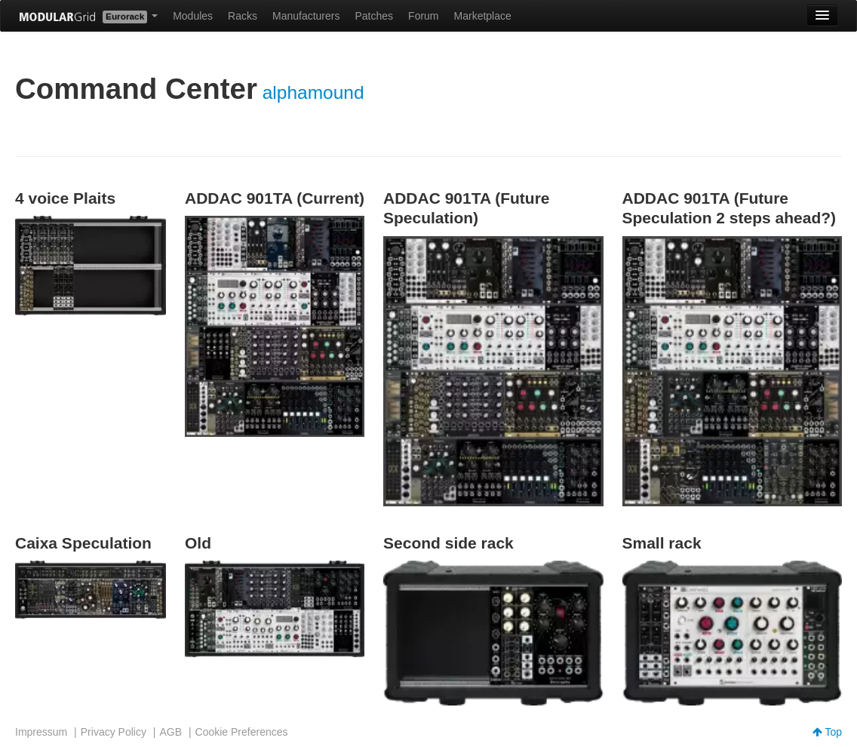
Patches (374, 16)
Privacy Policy (113, 732)
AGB (170, 732)
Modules (193, 16)
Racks (242, 16)
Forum (423, 16)
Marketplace (482, 16)
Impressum (41, 732)
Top (827, 732)
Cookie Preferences (241, 732)
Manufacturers (305, 16)
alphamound (313, 92)
